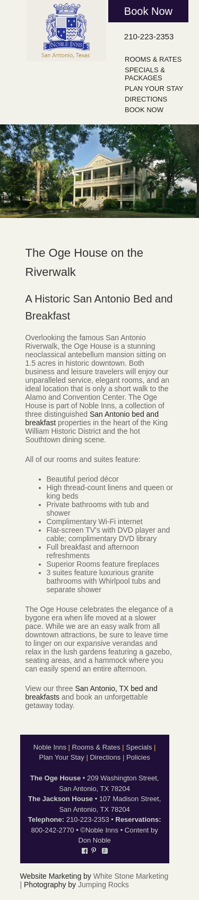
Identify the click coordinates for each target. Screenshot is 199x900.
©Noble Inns (99, 830)
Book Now (148, 11)
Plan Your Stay (154, 88)
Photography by (50, 884)
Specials (139, 747)
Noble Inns (49, 747)
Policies (138, 757)
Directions (146, 99)
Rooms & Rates (153, 59)
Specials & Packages (145, 74)
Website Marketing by (55, 876)
